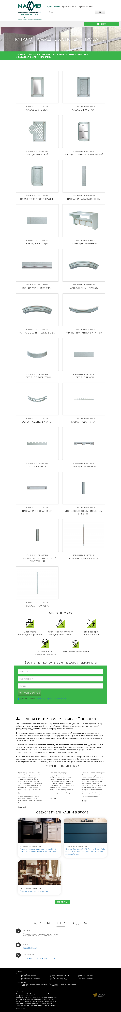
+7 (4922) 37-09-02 (85, 7)
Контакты (19, 991)
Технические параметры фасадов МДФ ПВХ (34, 984)
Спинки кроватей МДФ (58, 980)
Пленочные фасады (57, 978)
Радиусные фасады (85, 975)
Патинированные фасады (59, 975)
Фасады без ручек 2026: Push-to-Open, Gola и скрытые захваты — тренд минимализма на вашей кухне (85, 851)
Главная (19, 971)
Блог (18, 988)
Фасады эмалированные (30, 978)
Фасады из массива (28, 975)
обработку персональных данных (51, 699)
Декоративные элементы (88, 977)
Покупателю (21, 982)
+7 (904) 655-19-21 (68, 7)
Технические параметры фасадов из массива (62, 984)
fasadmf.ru (26, 994)
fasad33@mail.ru (30, 948)
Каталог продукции (23, 974)
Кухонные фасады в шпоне (31, 980)
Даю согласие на (42, 699)
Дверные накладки (85, 978)
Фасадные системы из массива (61, 977)
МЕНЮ (101, 24)
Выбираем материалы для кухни (34, 891)
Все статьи (62, 902)
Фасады (24, 977)
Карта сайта (20, 1009)
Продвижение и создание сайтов (99, 995)
